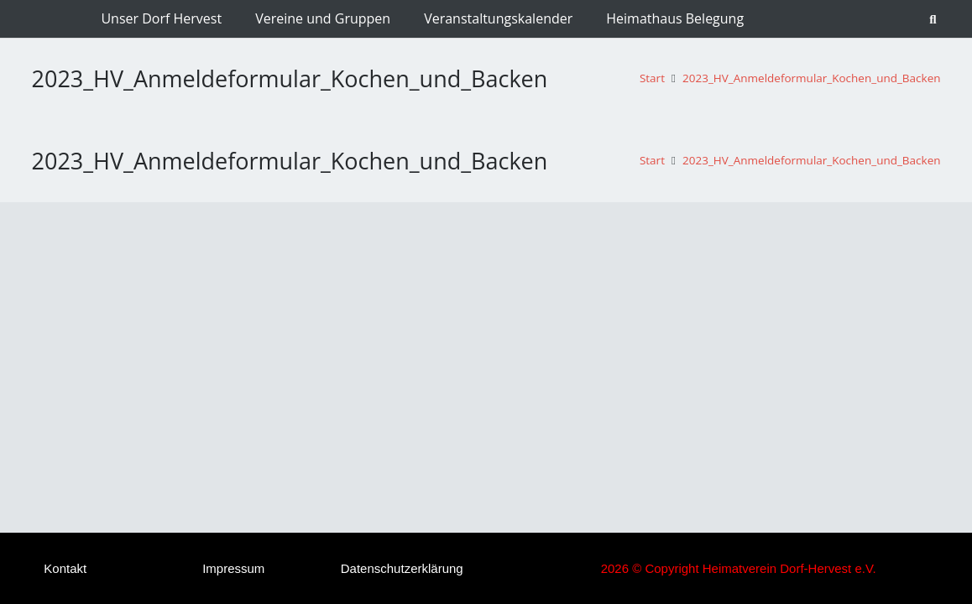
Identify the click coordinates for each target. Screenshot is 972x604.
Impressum (233, 568)
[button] (933, 19)
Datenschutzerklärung (402, 568)
